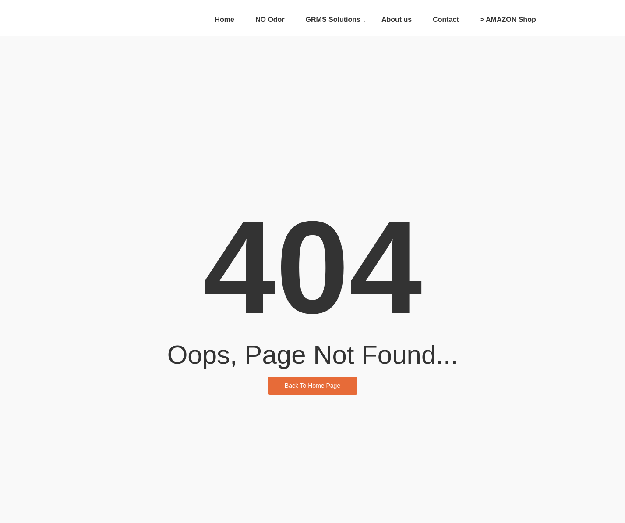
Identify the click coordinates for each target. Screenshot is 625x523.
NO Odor (270, 19)
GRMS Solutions (336, 19)
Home (224, 19)
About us (396, 19)
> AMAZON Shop (508, 19)
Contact (446, 19)
